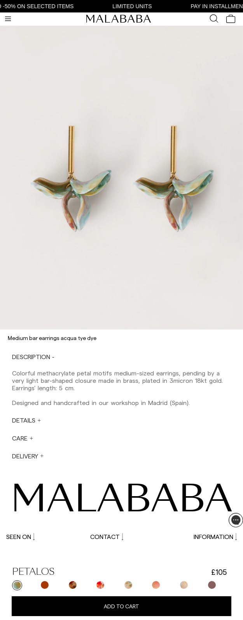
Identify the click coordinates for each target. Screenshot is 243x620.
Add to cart (121, 606)
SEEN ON (20, 536)
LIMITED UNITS (136, 6)
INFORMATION (215, 536)
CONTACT (106, 536)
